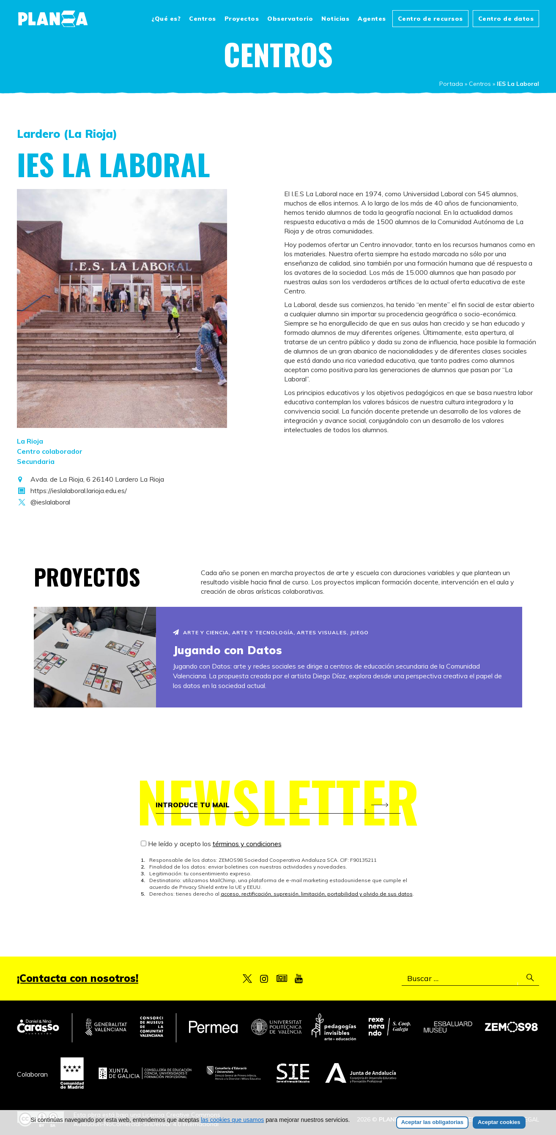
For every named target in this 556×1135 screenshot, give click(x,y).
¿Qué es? (166, 18)
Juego (359, 632)
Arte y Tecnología (262, 632)
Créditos (500, 1119)
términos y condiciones (247, 843)
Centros (202, 18)
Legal (530, 1119)
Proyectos (242, 18)
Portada (451, 84)
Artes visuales (322, 632)
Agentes (372, 18)
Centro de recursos (430, 18)
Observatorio (290, 18)
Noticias (335, 18)
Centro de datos (506, 18)
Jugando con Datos (227, 650)
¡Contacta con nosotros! (77, 978)
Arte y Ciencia (206, 632)
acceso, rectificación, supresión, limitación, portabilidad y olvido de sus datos (317, 894)
